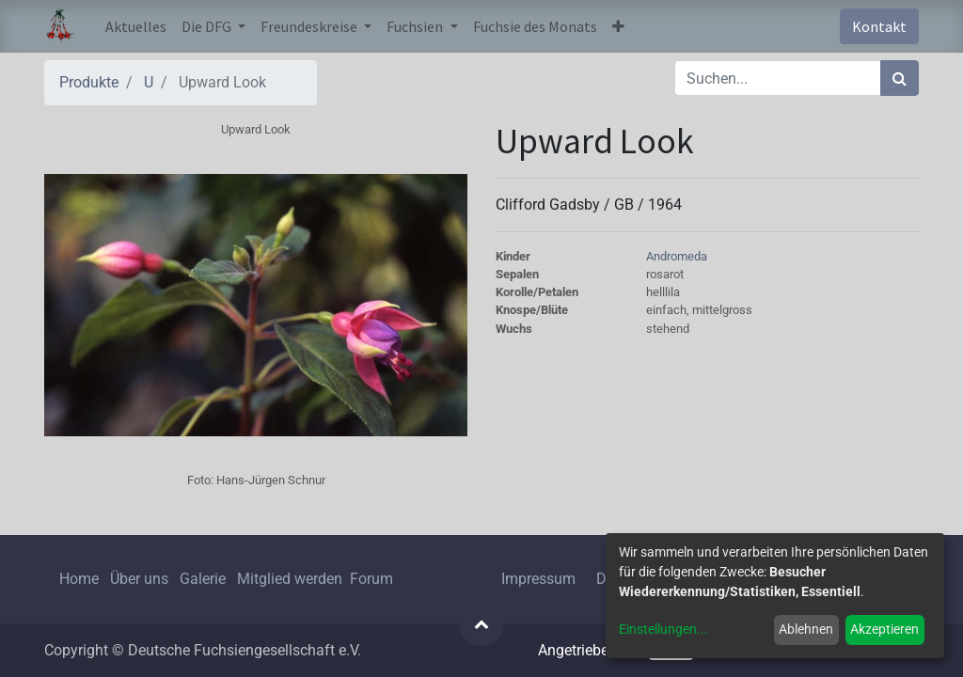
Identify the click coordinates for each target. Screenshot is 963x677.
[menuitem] (136, 26)
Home (79, 579)
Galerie (203, 579)
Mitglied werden (291, 579)
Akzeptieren (884, 629)
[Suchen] (899, 78)
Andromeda (676, 256)
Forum (371, 579)
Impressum (538, 579)
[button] (618, 26)
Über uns (139, 579)
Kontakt (879, 26)
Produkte (88, 82)
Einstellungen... (663, 629)
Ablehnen (806, 629)
